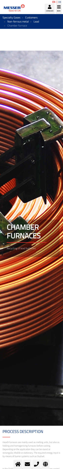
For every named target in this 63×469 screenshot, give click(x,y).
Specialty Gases (11, 17)
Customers (31, 17)
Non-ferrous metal (18, 21)
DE (59, 2)
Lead (36, 21)
